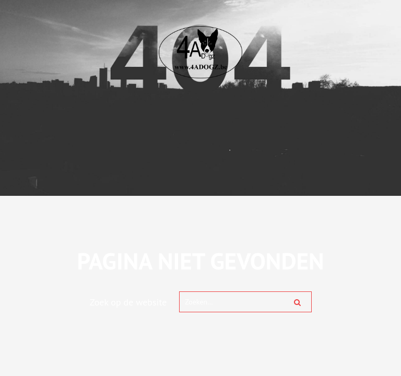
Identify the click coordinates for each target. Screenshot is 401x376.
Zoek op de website (128, 302)
